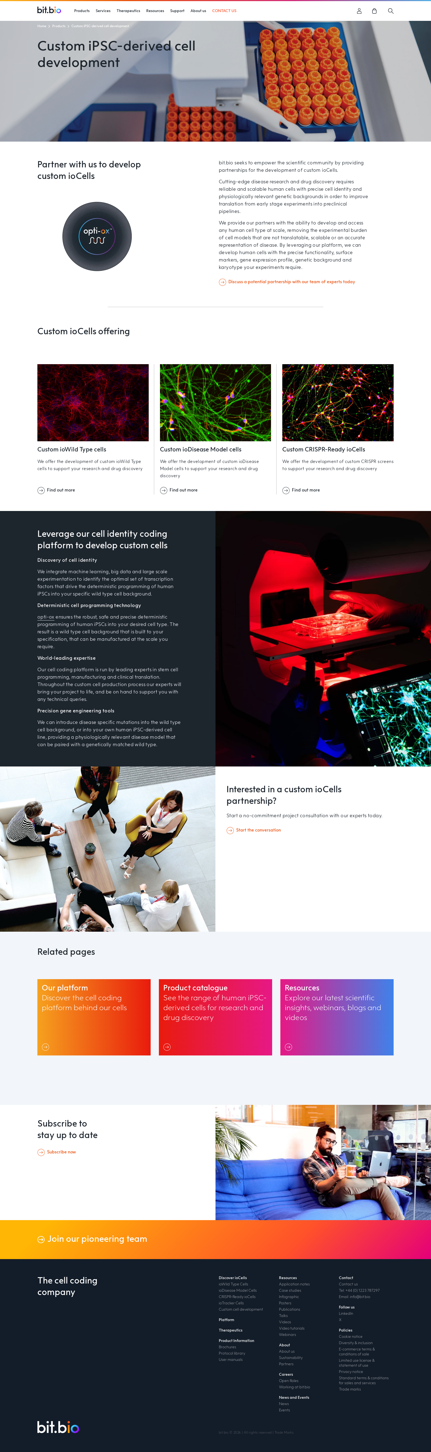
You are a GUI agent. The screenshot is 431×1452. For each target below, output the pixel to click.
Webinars (287, 1335)
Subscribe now (61, 1152)
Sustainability (291, 1358)
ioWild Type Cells (233, 1284)
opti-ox (45, 617)
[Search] (391, 11)
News (284, 1404)
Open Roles (289, 1381)
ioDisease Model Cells (238, 1291)
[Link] (46, 1047)
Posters (285, 1303)
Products (58, 26)
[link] (375, 11)
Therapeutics (230, 1330)
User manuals (231, 1360)
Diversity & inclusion (356, 1343)
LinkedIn (346, 1314)
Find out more (61, 490)
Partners (286, 1364)
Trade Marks (284, 1432)
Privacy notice (351, 1372)
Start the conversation (258, 830)
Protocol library (232, 1353)
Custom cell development (241, 1309)
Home (41, 26)
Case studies (290, 1291)
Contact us (348, 1284)
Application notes (294, 1284)
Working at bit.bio (294, 1387)
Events (284, 1410)
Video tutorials (292, 1328)
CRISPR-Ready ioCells (237, 1297)
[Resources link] (337, 1017)
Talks (283, 1316)
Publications (289, 1309)
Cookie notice (351, 1337)
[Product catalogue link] (215, 1017)
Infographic (289, 1297)
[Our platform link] (94, 1017)
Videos (285, 1322)
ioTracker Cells (231, 1303)
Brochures (227, 1347)
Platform (226, 1320)
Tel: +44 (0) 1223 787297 (359, 1291)
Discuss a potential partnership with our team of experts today (291, 282)
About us (287, 1351)
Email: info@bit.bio (354, 1297)
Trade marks (350, 1389)
